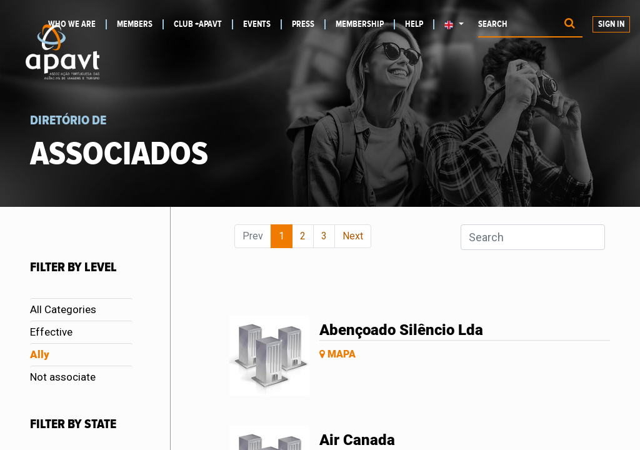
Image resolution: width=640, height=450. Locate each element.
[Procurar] (569, 25)
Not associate (63, 377)
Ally (39, 354)
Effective (51, 332)
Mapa (337, 354)
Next (352, 236)
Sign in (611, 24)
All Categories (63, 309)
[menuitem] (140, 24)
